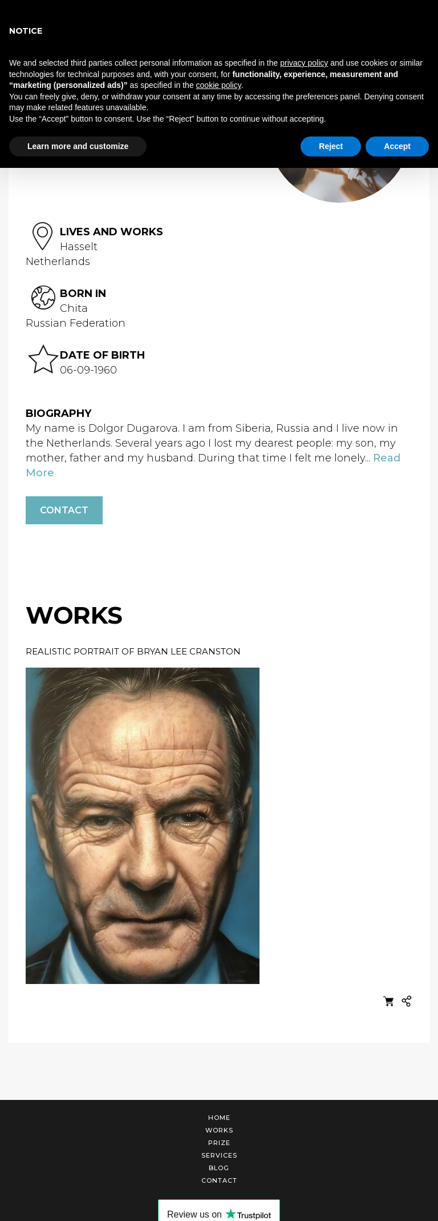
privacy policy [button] (304, 62)
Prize (219, 1143)
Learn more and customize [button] (77, 146)
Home (219, 1118)
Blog (219, 1168)
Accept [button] (397, 146)
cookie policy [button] (218, 85)
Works (219, 1130)
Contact (64, 510)
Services (219, 1155)
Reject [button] (331, 146)
